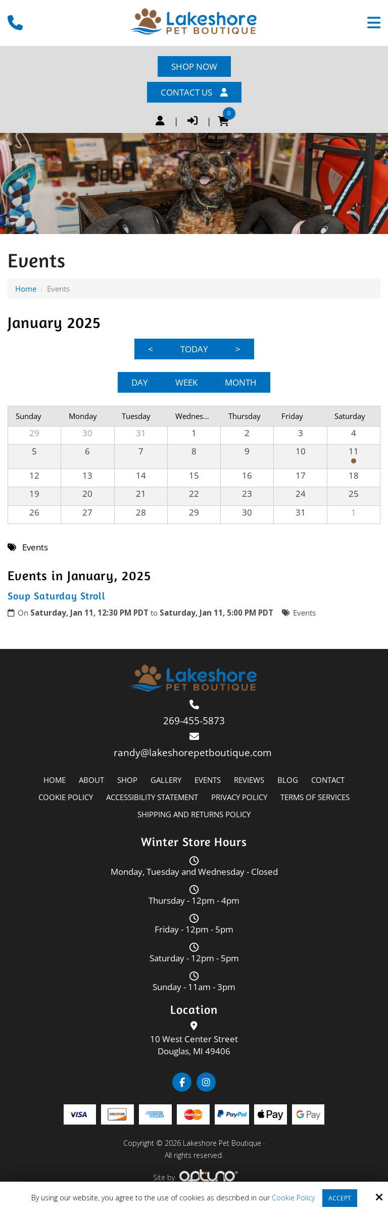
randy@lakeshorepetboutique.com (194, 752)
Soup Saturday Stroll (57, 595)
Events (304, 613)
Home (25, 289)
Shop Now (194, 66)
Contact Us (194, 92)
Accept (339, 1198)
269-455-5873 (194, 720)
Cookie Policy (293, 1198)
